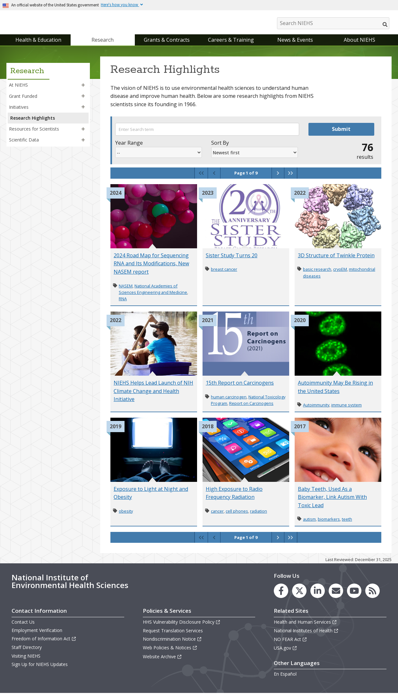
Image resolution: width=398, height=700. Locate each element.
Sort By (220, 149)
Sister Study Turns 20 (231, 261)
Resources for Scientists (34, 135)
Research (102, 46)
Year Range (129, 149)
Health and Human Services (305, 628)
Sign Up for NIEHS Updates (40, 671)
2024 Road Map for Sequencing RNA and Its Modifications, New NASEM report (151, 270)
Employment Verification (37, 637)
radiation (258, 517)
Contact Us (23, 628)
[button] (83, 91)
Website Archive (162, 663)
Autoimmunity (316, 411)
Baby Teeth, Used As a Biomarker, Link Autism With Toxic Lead (332, 503)
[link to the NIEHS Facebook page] (281, 597)
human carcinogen (229, 403)
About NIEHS (359, 46)
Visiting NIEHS (26, 662)
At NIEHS (18, 92)
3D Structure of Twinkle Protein (336, 261)
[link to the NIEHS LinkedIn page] (317, 597)
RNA (123, 305)
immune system (346, 411)
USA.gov (285, 655)
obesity (126, 517)
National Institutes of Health (306, 637)
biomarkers (329, 526)
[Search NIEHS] (333, 23)
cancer (217, 517)
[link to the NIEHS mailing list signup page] (336, 597)
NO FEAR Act (290, 646)
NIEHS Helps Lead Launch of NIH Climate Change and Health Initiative (153, 397)
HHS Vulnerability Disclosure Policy (182, 628)
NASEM (126, 292)
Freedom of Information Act (44, 645)
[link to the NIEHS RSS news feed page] (372, 597)
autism (309, 526)
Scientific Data (24, 146)
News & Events (295, 46)
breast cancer (224, 276)
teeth (347, 526)
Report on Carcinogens (251, 410)
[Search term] (207, 135)
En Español (285, 681)
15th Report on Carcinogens (240, 389)
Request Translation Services (173, 637)
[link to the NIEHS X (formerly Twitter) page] (299, 597)
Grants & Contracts (167, 46)
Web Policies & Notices (170, 654)
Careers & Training (231, 46)
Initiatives (19, 113)
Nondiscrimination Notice (172, 645)
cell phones (237, 517)
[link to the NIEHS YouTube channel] (354, 597)
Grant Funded (23, 102)
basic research (317, 276)
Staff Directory (27, 654)
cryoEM (340, 276)
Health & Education (38, 46)
